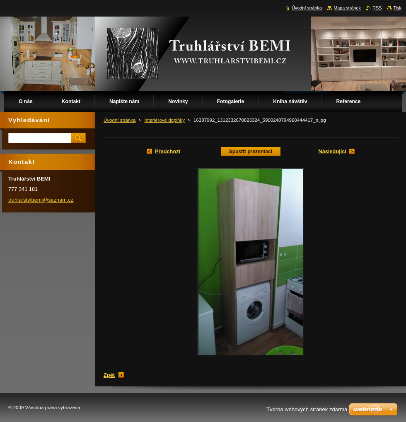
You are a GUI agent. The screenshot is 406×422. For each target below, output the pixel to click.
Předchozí (167, 151)
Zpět (109, 375)
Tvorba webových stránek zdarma (306, 409)
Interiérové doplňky (165, 120)
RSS (377, 7)
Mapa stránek (347, 7)
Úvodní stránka (119, 120)
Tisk (397, 7)
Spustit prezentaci (251, 151)
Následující (332, 151)
